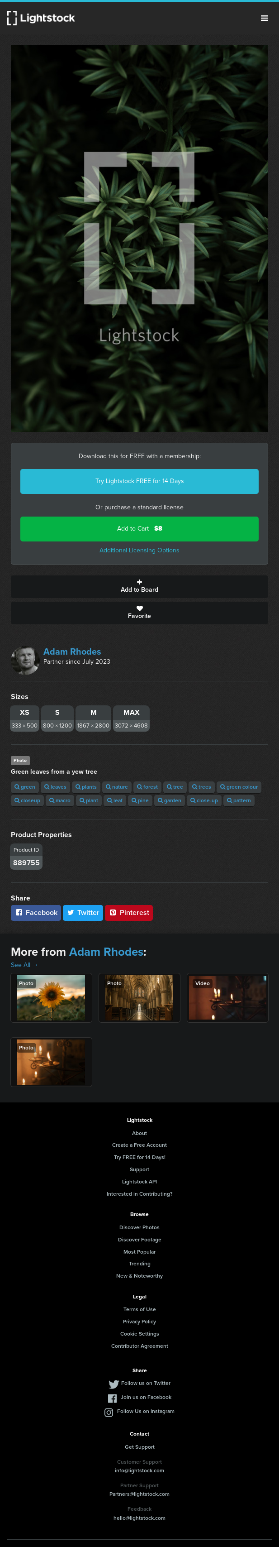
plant (89, 800)
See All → (24, 965)
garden (169, 800)
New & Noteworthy (139, 1276)
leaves (55, 787)
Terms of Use (139, 1309)
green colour (239, 787)
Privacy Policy (139, 1321)
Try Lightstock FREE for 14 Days (139, 481)
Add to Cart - (139, 528)
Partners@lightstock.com (139, 1494)
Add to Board (139, 586)
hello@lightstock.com (139, 1518)
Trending (140, 1264)
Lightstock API (139, 1182)
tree (175, 787)
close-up (204, 800)
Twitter (83, 912)
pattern (239, 800)
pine (140, 800)
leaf (115, 800)
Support (139, 1169)
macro (60, 800)
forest (147, 787)
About (139, 1133)
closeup (27, 800)
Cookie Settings (139, 1334)
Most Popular (139, 1252)
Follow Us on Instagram (146, 1411)
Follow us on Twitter (145, 1383)
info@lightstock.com (139, 1470)
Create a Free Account (139, 1145)
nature (117, 787)
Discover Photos (139, 1227)
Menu (264, 18)
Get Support (140, 1447)
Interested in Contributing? (140, 1194)
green (24, 787)
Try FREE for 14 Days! (140, 1157)
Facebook (35, 912)
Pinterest (129, 912)
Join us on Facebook (146, 1397)
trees (201, 787)
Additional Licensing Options (139, 550)
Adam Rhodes (72, 651)
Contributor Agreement (139, 1346)
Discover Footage (139, 1240)
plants (86, 787)
